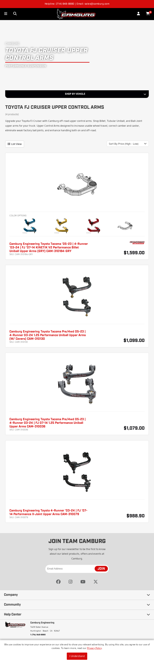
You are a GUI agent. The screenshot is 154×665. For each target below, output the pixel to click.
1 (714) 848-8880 (38, 634)
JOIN (101, 568)
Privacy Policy (94, 648)
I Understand (77, 656)
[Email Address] (77, 569)
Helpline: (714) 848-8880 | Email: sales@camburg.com (77, 4)
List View (15, 144)
